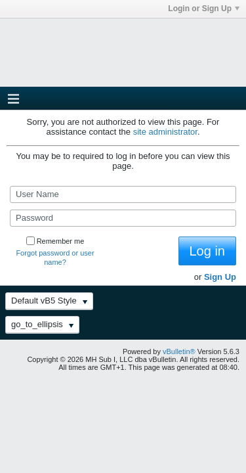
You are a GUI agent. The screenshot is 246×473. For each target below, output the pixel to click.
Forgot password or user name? (55, 257)
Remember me (55, 241)
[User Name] (123, 194)
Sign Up (220, 277)
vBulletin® (179, 351)
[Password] (123, 218)
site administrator (165, 132)
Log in (208, 251)
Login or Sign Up (203, 8)
